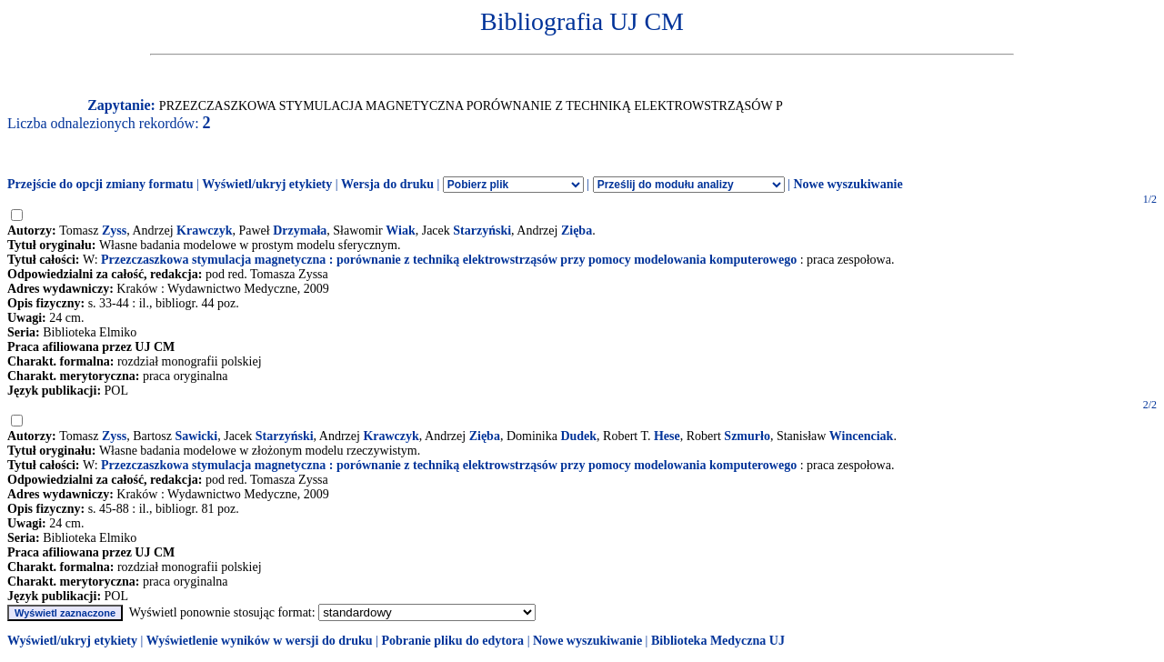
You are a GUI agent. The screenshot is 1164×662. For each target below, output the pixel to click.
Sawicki (197, 436)
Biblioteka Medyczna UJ (718, 640)
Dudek (578, 436)
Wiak (400, 230)
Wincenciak (861, 436)
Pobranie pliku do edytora (452, 640)
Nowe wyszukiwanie (847, 184)
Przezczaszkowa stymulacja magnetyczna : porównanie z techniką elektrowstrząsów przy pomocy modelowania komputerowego (449, 259)
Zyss (114, 230)
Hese (667, 436)
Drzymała (299, 230)
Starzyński (482, 230)
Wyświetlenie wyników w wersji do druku (259, 640)
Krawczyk (204, 230)
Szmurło (747, 436)
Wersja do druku (387, 184)
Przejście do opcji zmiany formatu (100, 184)
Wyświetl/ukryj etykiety (267, 184)
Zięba (576, 230)
